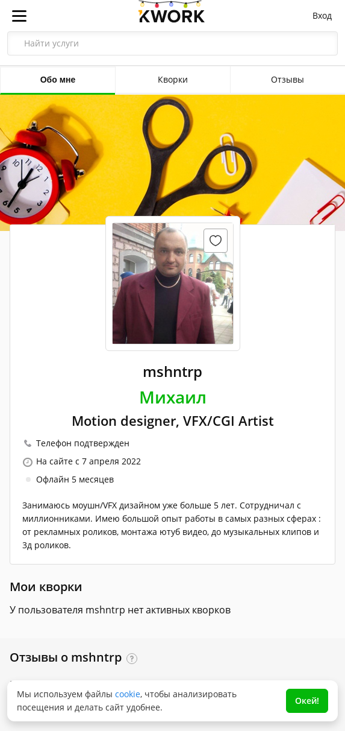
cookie (127, 694)
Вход (322, 15)
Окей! (307, 700)
